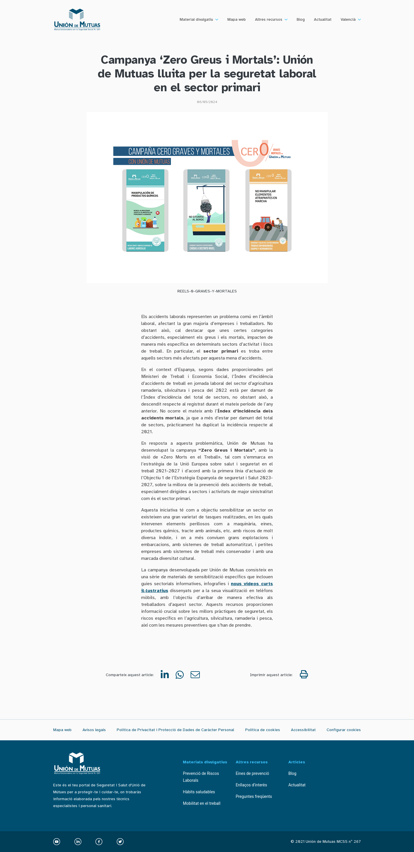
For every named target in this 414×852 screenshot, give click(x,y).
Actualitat (322, 19)
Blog (301, 19)
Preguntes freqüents (254, 796)
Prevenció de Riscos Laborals (201, 777)
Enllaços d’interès (251, 785)
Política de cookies (262, 729)
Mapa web (236, 19)
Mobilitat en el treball (201, 803)
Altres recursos (268, 19)
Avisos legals (94, 729)
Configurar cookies (344, 729)
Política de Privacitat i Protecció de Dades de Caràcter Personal (175, 729)
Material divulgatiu (196, 19)
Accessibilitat (303, 729)
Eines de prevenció (252, 773)
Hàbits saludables (199, 792)
